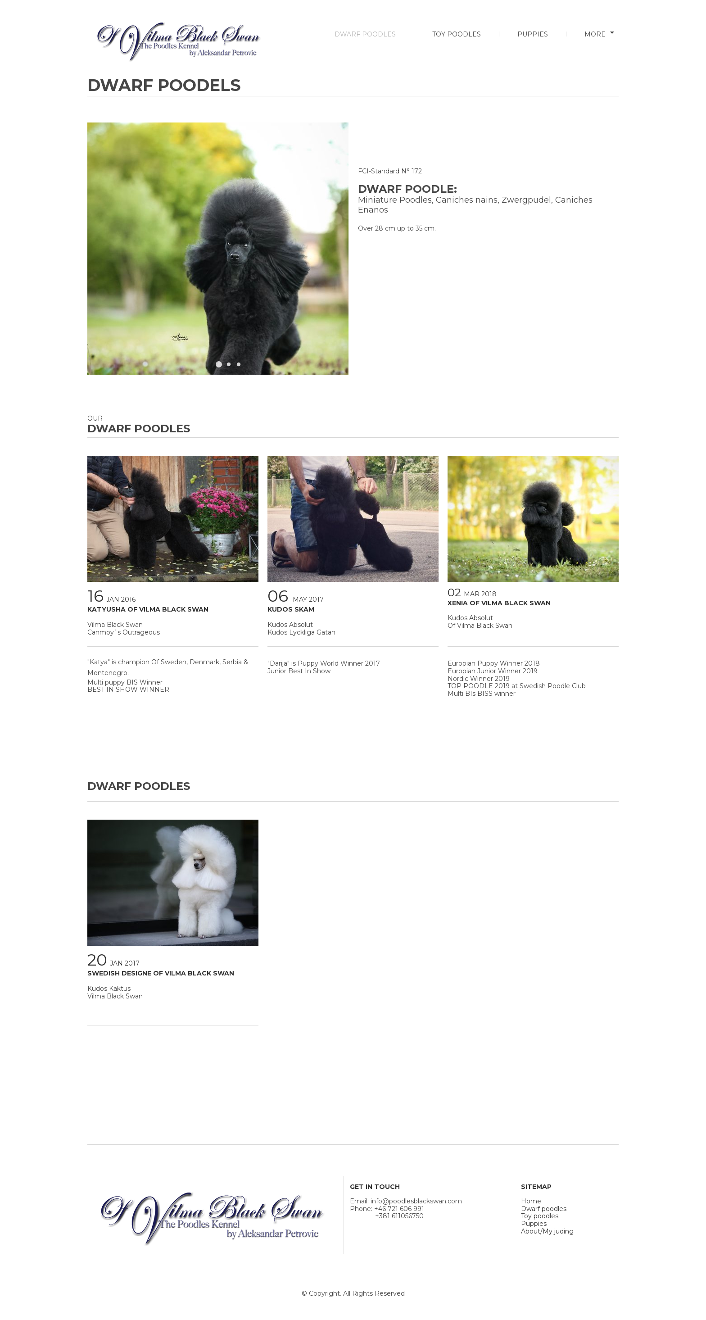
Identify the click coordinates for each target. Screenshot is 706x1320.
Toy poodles (539, 1216)
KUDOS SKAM (290, 609)
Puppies (534, 1224)
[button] (219, 364)
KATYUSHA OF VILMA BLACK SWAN (147, 609)
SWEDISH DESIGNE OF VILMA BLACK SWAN (160, 973)
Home (531, 1201)
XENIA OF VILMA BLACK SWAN (499, 603)
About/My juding (547, 1231)
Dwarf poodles (543, 1209)
